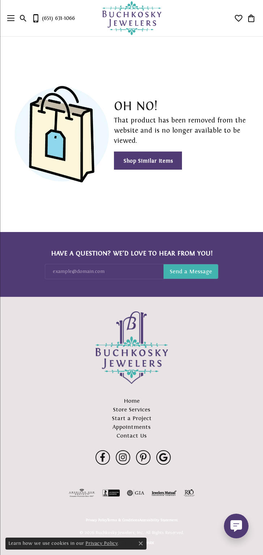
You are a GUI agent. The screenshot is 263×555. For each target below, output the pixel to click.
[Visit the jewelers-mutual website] (164, 493)
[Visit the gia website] (135, 493)
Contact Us (131, 435)
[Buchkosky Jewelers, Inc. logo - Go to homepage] (131, 18)
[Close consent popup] (141, 543)
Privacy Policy (96, 520)
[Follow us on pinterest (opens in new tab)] (143, 457)
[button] (23, 18)
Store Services (131, 409)
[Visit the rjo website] (189, 493)
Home (132, 401)
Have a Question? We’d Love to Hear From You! (131, 253)
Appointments (131, 427)
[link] (53, 18)
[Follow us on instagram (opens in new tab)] (123, 457)
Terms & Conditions (123, 520)
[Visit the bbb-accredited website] (111, 493)
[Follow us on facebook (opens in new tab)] (103, 457)
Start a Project (132, 418)
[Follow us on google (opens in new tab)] (163, 457)
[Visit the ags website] (81, 493)
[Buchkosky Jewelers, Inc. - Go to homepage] (132, 347)
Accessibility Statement (158, 520)
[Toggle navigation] (9, 18)
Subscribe (191, 271)
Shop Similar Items (148, 161)
